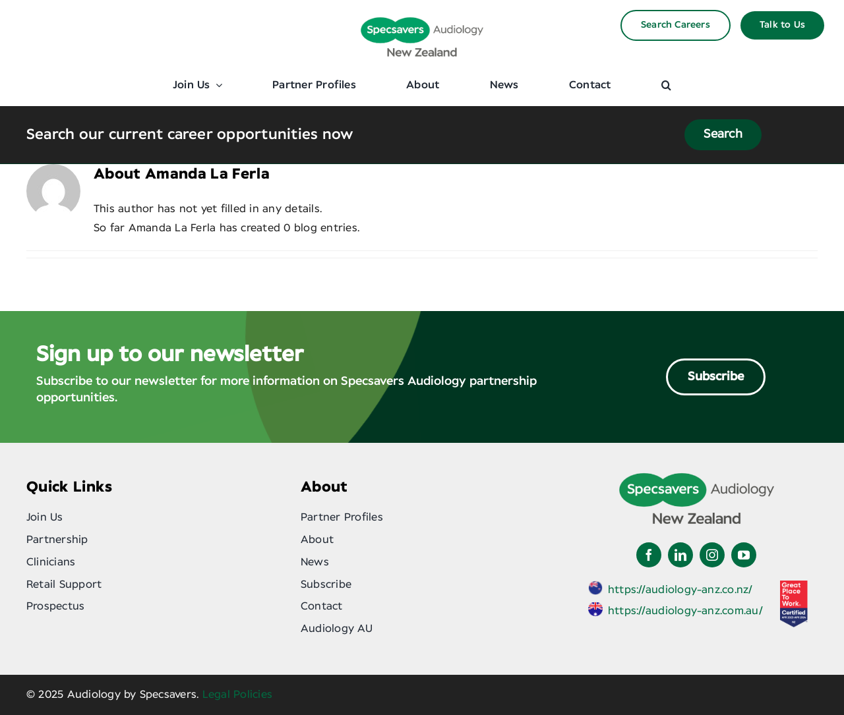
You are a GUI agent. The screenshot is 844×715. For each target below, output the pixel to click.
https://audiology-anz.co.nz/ (680, 590)
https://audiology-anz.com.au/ (685, 611)
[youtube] (743, 554)
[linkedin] (680, 554)
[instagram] (712, 554)
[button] (666, 85)
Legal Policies (237, 694)
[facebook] (648, 554)
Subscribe (716, 377)
